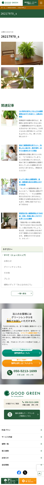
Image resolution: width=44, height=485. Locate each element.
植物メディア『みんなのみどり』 (18, 284)
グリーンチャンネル (12, 266)
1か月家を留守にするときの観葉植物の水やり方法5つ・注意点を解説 (31, 114)
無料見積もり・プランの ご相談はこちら (30, 2)
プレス (7, 278)
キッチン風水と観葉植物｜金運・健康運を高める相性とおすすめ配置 (30, 182)
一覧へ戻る (22, 293)
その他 (7, 272)
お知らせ (8, 261)
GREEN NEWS (11, 8)
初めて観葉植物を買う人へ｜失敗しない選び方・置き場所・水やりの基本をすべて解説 (30, 148)
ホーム (3, 8)
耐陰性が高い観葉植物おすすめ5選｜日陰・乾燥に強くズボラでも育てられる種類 (31, 216)
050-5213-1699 (30, 402)
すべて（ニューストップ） (15, 255)
